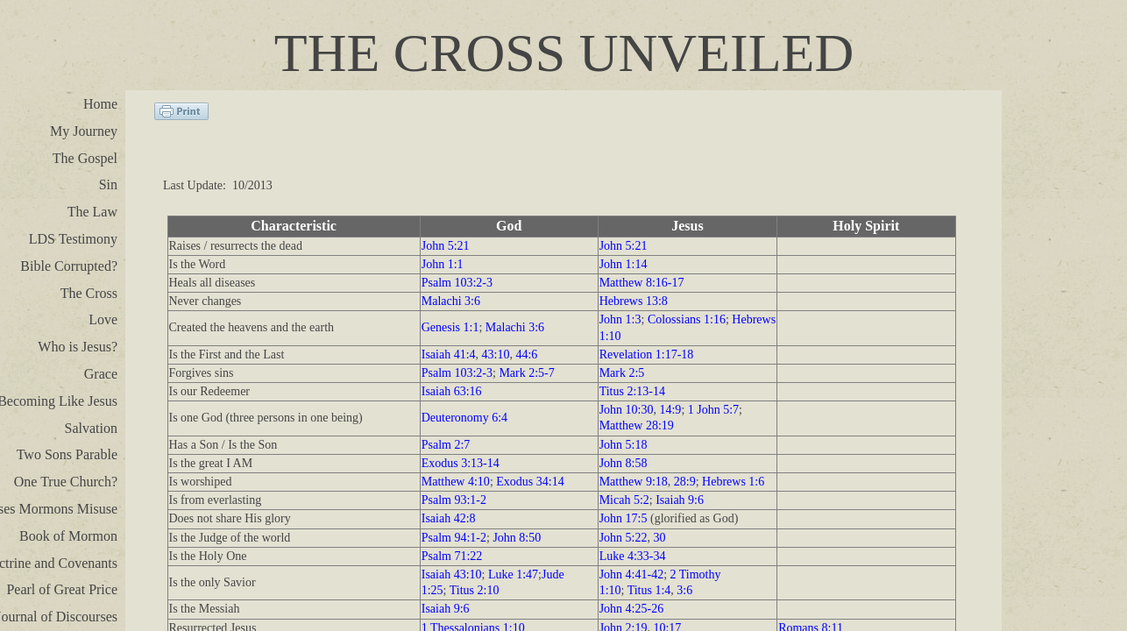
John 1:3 (620, 319)
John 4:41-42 (631, 574)
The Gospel (85, 158)
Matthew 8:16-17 (641, 282)
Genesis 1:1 (450, 327)
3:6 (684, 590)
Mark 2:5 (622, 372)
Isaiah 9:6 (680, 500)
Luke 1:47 (513, 574)
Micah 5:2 (624, 500)
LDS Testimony (73, 238)
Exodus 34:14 (530, 481)
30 (659, 537)
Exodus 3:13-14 (461, 463)
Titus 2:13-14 (632, 391)
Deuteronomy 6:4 (464, 417)
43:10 (496, 354)
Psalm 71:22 (452, 556)
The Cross (88, 293)
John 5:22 (623, 537)
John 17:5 (623, 518)
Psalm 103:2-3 (457, 282)
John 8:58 (623, 463)
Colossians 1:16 (687, 319)
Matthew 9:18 (633, 481)
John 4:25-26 (631, 608)
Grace (100, 373)
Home (100, 103)
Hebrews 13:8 (633, 301)
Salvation (91, 428)
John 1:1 (443, 264)
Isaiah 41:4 (449, 354)
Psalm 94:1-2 (454, 537)
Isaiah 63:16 (452, 391)
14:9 (670, 409)
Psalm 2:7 (446, 444)
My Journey (83, 131)
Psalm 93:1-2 (454, 500)
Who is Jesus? (77, 346)
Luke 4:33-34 (632, 556)
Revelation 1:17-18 (646, 354)
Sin (108, 184)
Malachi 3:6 (451, 301)
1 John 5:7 (713, 409)
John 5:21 (446, 245)
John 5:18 (623, 444)
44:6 (526, 354)
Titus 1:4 (649, 590)
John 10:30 (626, 409)
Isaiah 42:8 (449, 518)
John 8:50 (517, 537)
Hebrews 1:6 (733, 481)
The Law (92, 211)
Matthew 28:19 (636, 425)
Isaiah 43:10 (452, 574)
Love (103, 319)
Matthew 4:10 (456, 481)
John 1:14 (623, 264)
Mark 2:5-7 (526, 372)
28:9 (685, 481)
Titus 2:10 (475, 590)
